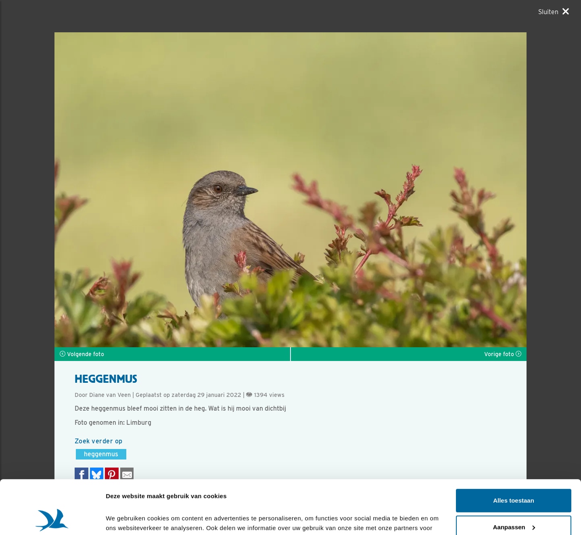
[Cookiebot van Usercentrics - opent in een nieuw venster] (52, 519)
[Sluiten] (553, 11)
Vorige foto (502, 354)
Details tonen (125, 519)
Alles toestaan (513, 450)
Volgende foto (82, 354)
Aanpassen (514, 476)
